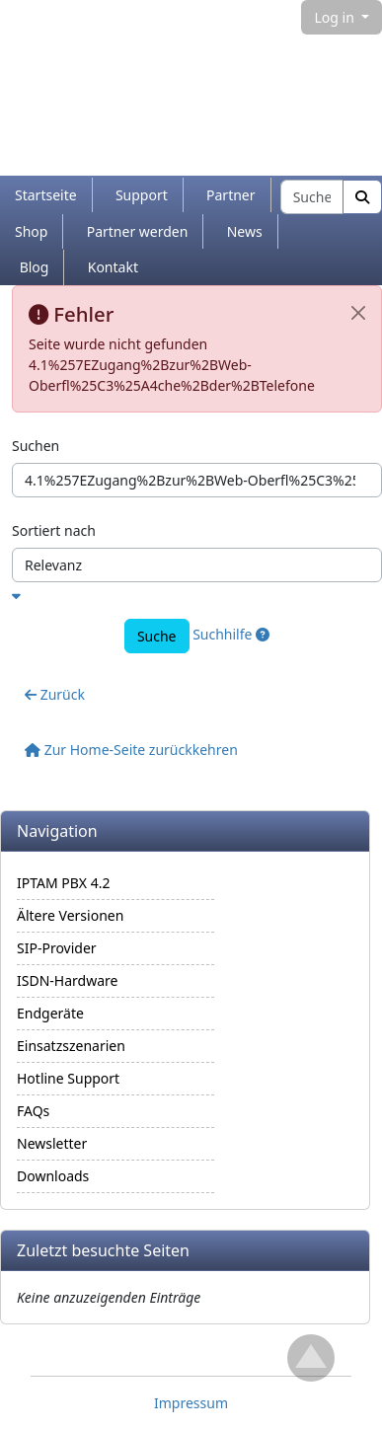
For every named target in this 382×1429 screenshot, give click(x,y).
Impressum (191, 1402)
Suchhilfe (230, 634)
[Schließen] (358, 312)
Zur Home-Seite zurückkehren (131, 749)
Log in (335, 17)
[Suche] (362, 197)
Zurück (55, 694)
